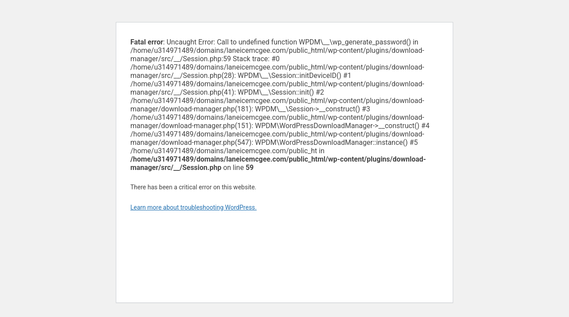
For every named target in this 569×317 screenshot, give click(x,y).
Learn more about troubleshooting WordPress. (193, 207)
